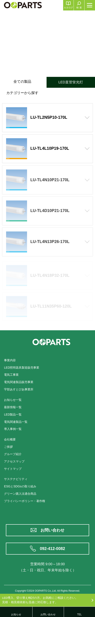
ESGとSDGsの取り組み (20, 486)
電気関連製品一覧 (15, 421)
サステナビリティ (15, 479)
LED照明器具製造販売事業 (21, 367)
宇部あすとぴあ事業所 (18, 389)
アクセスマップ (14, 461)
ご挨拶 (8, 446)
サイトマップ (13, 468)
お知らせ (16, 614)
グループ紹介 (13, 454)
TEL (79, 614)
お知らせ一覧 (13, 399)
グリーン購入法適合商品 (20, 493)
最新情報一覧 (13, 407)
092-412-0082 (52, 548)
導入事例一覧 (13, 429)
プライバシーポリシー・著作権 (24, 501)
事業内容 (10, 360)
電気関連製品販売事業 (18, 382)
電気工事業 (11, 374)
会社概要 (10, 439)
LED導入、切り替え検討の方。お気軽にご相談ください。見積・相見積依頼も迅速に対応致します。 (40, 600)
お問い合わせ (52, 530)
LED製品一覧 (13, 414)
